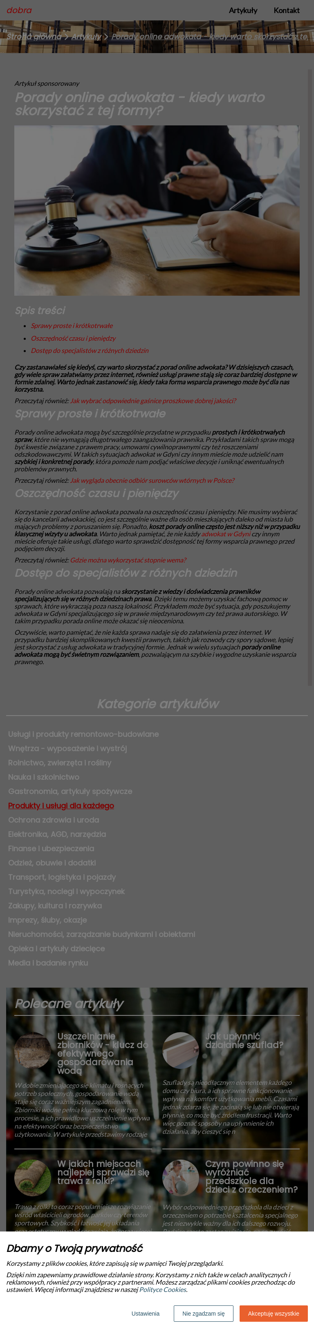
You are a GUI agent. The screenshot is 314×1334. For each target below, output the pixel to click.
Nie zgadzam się (203, 1313)
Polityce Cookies (162, 1289)
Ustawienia (145, 1313)
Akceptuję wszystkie (273, 1313)
